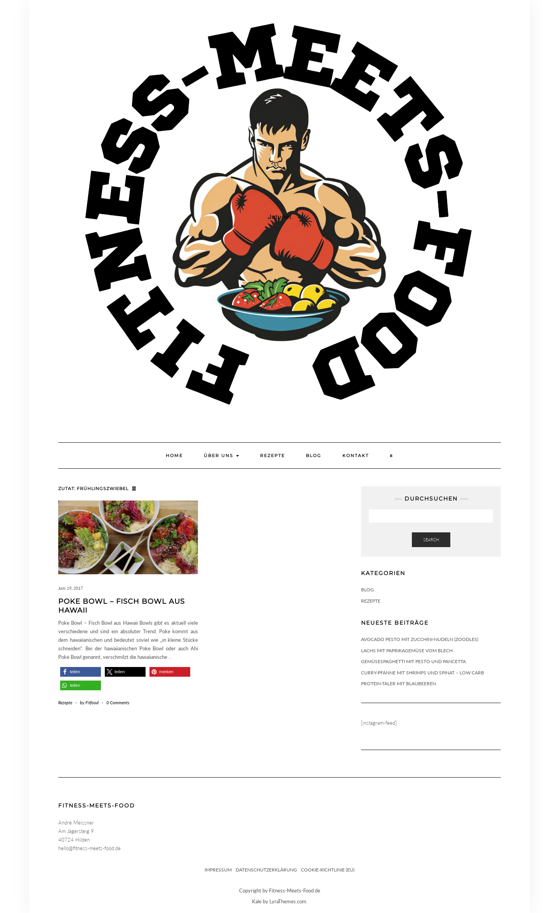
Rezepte (272, 455)
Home (174, 455)
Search (431, 539)
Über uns (221, 455)
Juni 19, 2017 (70, 588)
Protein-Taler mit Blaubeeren (398, 683)
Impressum (218, 870)
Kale (257, 901)
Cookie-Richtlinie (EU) (327, 870)
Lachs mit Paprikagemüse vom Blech (407, 650)
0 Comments (117, 702)
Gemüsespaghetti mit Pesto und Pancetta (413, 661)
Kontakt (355, 455)
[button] (80, 672)
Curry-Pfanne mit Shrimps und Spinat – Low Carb (422, 673)
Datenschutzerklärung (266, 870)
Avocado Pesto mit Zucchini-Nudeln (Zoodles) (419, 639)
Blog (313, 455)
